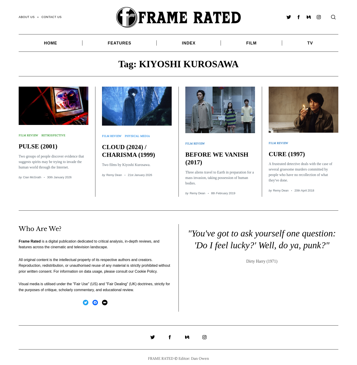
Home (50, 43)
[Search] (333, 17)
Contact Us (51, 17)
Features (119, 43)
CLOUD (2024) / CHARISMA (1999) (131, 148)
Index (189, 43)
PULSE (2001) (40, 144)
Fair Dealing (117, 282)
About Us (27, 17)
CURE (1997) (288, 151)
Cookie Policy (146, 269)
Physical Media (140, 135)
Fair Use (81, 282)
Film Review (29, 134)
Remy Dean (114, 172)
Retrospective (56, 134)
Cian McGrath (32, 175)
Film (251, 43)
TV (310, 43)
